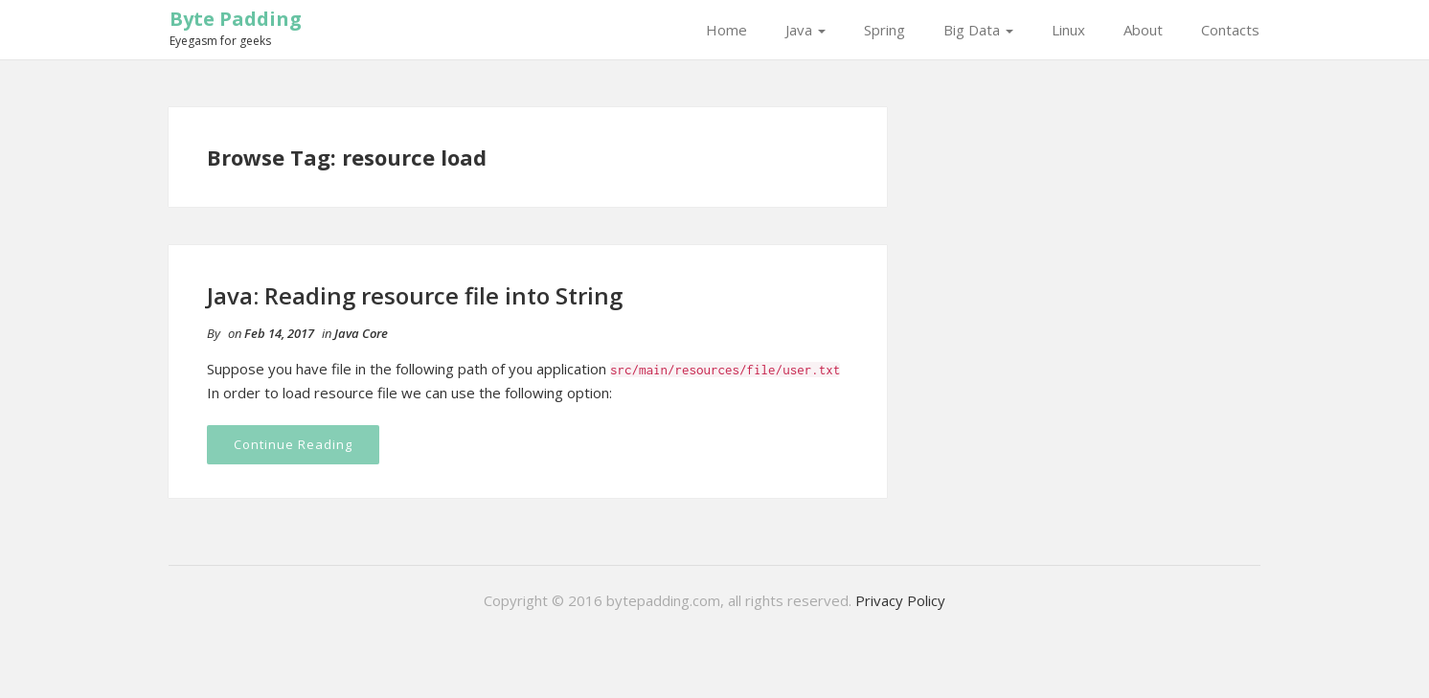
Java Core (361, 333)
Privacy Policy (900, 600)
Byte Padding (236, 19)
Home (726, 29)
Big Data (978, 29)
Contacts (1230, 29)
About (1143, 29)
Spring (884, 29)
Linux (1068, 29)
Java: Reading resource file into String (415, 295)
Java (805, 29)
